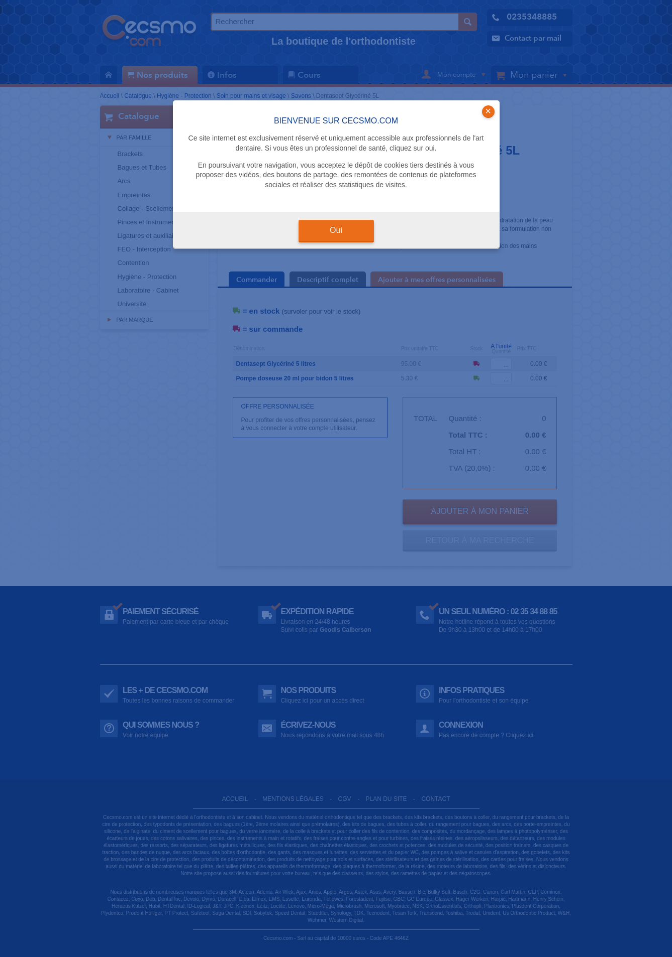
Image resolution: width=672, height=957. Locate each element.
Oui (336, 230)
